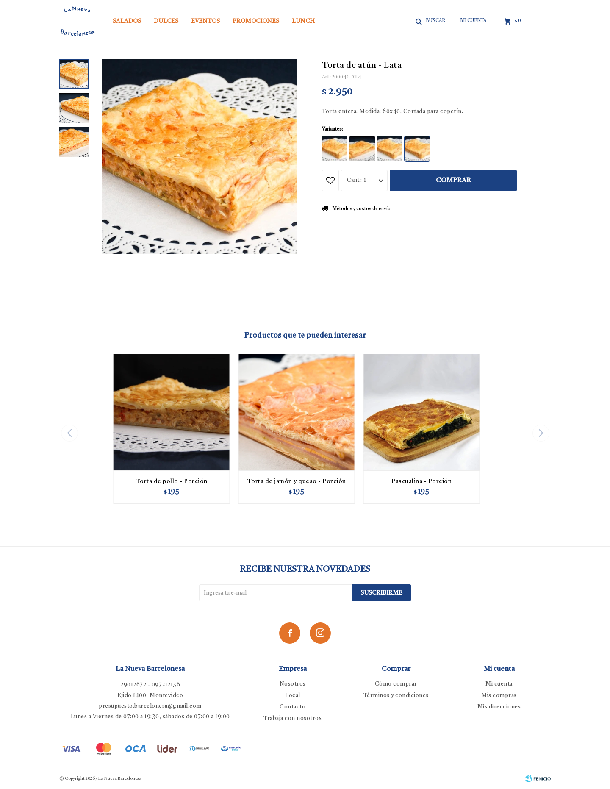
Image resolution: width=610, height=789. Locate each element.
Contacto (292, 707)
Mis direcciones (499, 707)
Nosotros (293, 684)
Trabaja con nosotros (292, 718)
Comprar (453, 180)
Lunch (303, 21)
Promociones (256, 21)
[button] (540, 433)
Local (292, 695)
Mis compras (499, 695)
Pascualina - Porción (421, 481)
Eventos (205, 21)
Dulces (166, 21)
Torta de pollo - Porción (172, 481)
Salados (127, 21)
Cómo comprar (396, 684)
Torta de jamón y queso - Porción (296, 481)
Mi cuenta (499, 684)
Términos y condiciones (396, 695)
